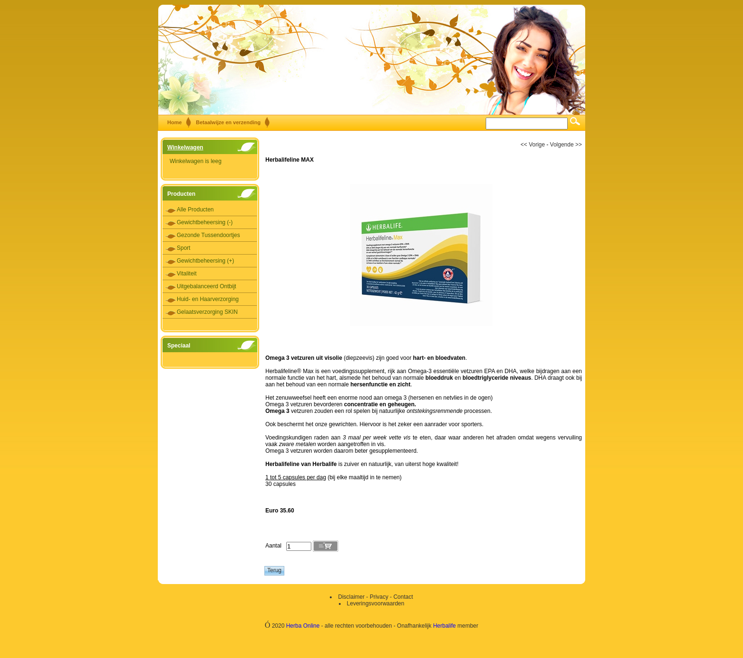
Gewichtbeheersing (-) (205, 222)
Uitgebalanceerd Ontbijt (206, 286)
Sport (183, 248)
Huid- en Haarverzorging (208, 299)
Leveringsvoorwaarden (375, 603)
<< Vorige (533, 144)
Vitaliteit (187, 273)
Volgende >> (566, 144)
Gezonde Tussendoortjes (208, 235)
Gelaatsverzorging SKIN (207, 312)
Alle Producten (195, 209)
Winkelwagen (185, 147)
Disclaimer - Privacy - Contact (375, 597)
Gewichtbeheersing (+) (205, 260)
